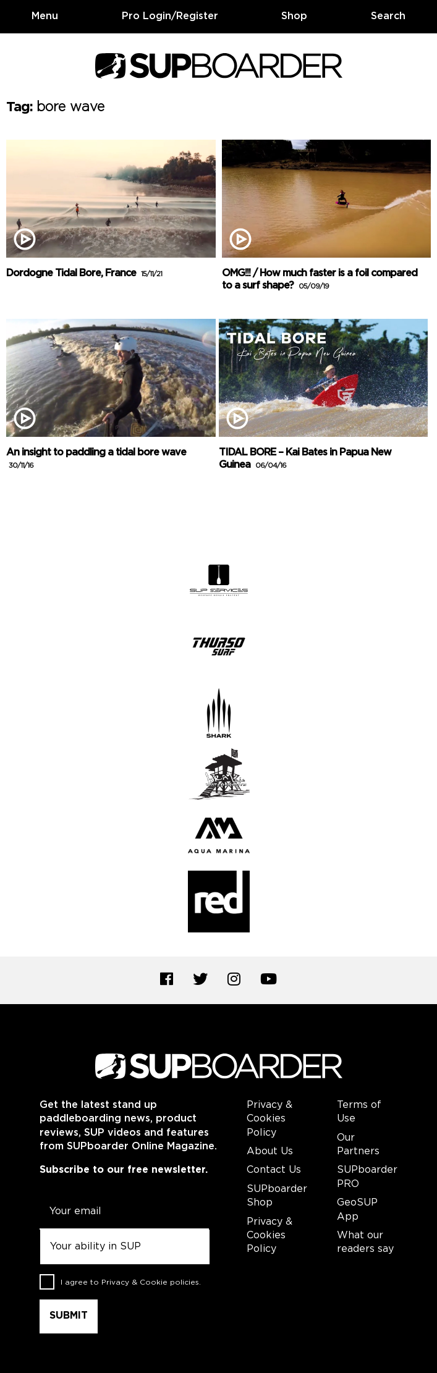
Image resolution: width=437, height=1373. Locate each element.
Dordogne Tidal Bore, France (84, 273)
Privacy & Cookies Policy (269, 1119)
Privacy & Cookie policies (150, 1282)
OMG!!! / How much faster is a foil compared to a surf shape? (319, 280)
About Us (270, 1151)
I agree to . (131, 1282)
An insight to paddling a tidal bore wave (96, 459)
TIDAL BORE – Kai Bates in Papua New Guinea (305, 459)
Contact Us (274, 1170)
